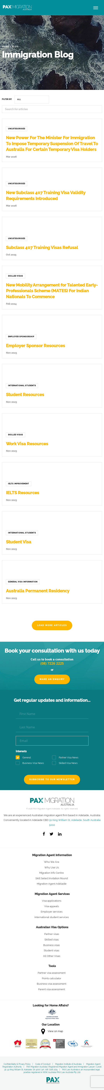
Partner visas (51, 934)
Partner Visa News (66, 757)
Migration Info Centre (51, 872)
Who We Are (51, 861)
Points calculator (51, 978)
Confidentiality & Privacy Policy (17, 1064)
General (24, 757)
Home (5, 46)
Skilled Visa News (66, 763)
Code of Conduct (42, 1064)
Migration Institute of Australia (68, 1064)
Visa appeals (51, 906)
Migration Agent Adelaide (51, 883)
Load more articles (52, 625)
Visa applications (51, 900)
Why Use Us (51, 867)
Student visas (51, 950)
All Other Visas (51, 956)
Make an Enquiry (52, 679)
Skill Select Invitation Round (51, 878)
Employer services (51, 911)
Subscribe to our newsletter (52, 779)
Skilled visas (51, 939)
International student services (51, 917)
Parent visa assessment (51, 989)
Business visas (51, 945)
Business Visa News (31, 763)
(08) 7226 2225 (52, 663)
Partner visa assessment (52, 972)
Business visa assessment (51, 983)
